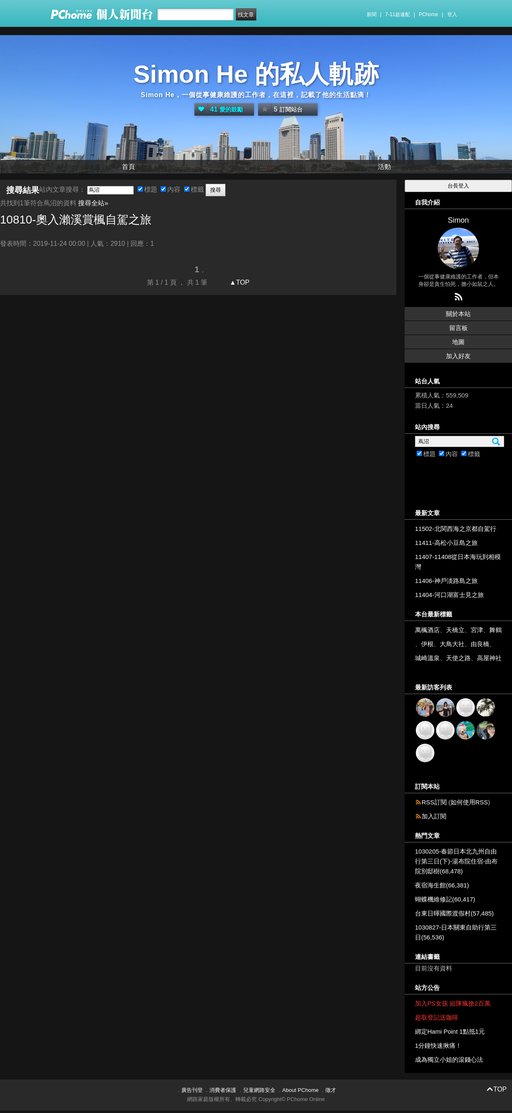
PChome (428, 14)
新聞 (372, 14)
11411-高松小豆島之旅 (446, 542)
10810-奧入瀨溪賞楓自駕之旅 (76, 219)
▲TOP (238, 282)
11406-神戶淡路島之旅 (446, 580)
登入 (452, 14)
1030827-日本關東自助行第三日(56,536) (456, 932)
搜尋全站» (93, 203)
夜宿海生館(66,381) (442, 885)
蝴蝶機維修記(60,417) (445, 899)
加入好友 (458, 355)
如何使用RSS (469, 802)
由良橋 (480, 643)
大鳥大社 (452, 643)
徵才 (330, 1090)
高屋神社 (489, 657)
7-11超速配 (397, 14)
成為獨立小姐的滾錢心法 (449, 1059)
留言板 (458, 327)
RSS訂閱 (434, 802)
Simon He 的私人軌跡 (255, 74)
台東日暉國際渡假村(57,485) (454, 913)
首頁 (128, 166)
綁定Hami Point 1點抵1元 (450, 1031)
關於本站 (458, 313)
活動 (384, 166)
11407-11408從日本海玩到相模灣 (458, 561)
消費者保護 (222, 1090)
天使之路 (458, 657)
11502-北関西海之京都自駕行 (455, 528)
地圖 (458, 341)
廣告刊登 (192, 1090)
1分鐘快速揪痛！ (438, 1045)
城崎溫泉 (427, 657)
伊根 (427, 643)
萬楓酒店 (427, 629)
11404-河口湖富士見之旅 (449, 594)
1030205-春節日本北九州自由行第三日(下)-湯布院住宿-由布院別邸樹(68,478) (456, 861)
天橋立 (455, 629)
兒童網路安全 (259, 1090)
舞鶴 (495, 629)
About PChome (300, 1090)
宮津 (477, 629)
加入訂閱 (434, 816)
